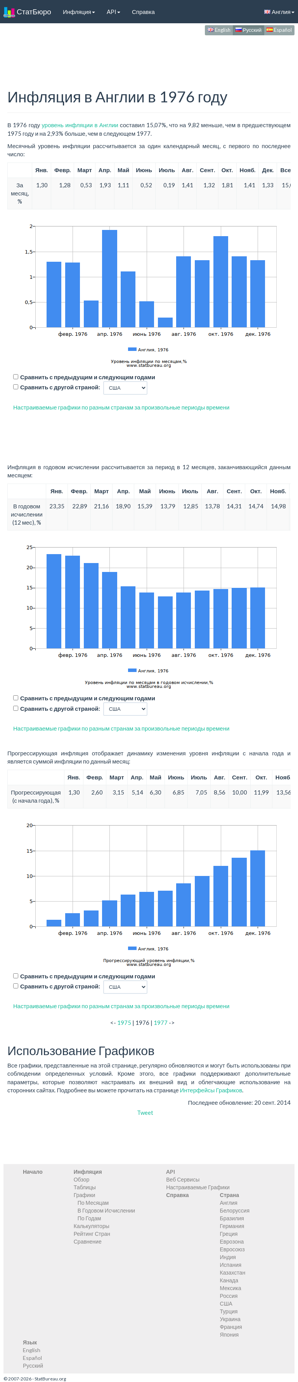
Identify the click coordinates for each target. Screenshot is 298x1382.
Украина (230, 1319)
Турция (229, 1311)
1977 (161, 1022)
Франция (231, 1326)
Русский (249, 30)
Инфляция (79, 11)
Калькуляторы (91, 1226)
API (113, 11)
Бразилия (232, 1218)
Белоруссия (235, 1210)
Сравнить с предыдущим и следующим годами (87, 376)
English (219, 30)
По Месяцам (93, 1202)
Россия (229, 1295)
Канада (229, 1280)
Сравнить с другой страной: (60, 387)
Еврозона (232, 1241)
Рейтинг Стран (92, 1233)
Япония (229, 1334)
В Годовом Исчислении (106, 1210)
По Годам (89, 1218)
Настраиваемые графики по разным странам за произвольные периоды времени (121, 407)
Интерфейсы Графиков (211, 1090)
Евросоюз (232, 1249)
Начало (33, 1171)
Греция (229, 1233)
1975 (124, 1022)
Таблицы (85, 1187)
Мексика (230, 1288)
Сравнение (88, 1241)
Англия (228, 1202)
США (226, 1303)
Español (279, 30)
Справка (143, 11)
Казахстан (233, 1272)
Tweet (145, 1112)
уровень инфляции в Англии (80, 124)
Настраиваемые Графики (198, 1187)
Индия (228, 1257)
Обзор (81, 1179)
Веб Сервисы (182, 1179)
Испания (231, 1264)
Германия (232, 1226)
